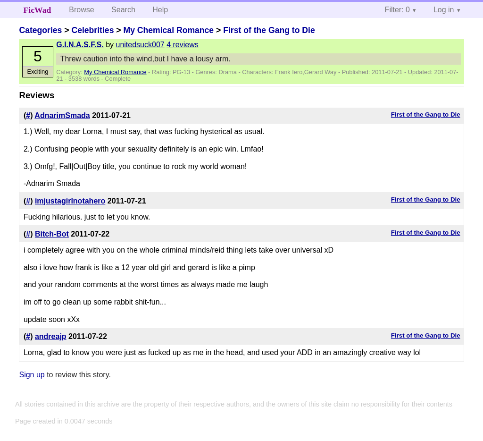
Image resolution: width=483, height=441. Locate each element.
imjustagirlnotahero (70, 201)
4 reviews (183, 45)
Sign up (31, 375)
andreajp (51, 336)
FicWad (37, 10)
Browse (81, 10)
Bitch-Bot (52, 234)
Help (160, 10)
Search (123, 10)
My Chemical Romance (168, 30)
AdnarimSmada (62, 115)
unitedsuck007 (140, 45)
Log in (443, 10)
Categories (40, 30)
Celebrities (92, 30)
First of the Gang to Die (269, 30)
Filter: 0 (397, 10)
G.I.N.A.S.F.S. (79, 45)
